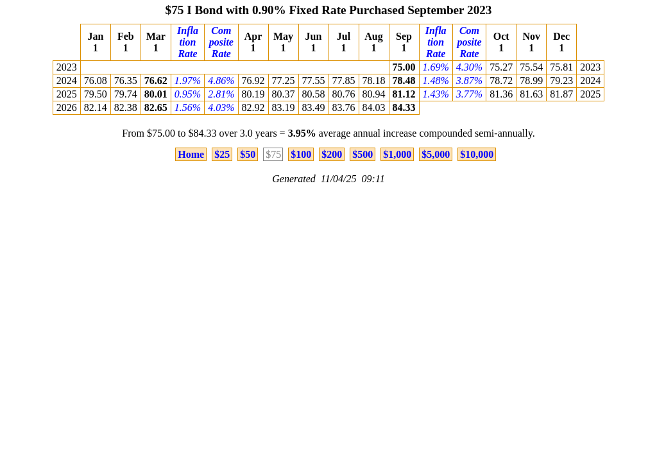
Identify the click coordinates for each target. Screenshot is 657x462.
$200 (331, 154)
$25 (222, 154)
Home (191, 154)
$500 (362, 154)
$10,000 (476, 154)
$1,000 (397, 154)
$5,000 (436, 154)
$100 (301, 154)
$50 (247, 154)
